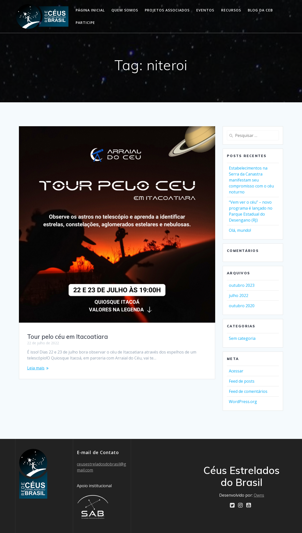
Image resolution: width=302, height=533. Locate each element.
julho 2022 (238, 295)
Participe (85, 22)
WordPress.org (243, 401)
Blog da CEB (260, 10)
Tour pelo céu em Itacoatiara (67, 336)
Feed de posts (241, 381)
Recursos (231, 10)
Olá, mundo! (240, 230)
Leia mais (36, 368)
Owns (259, 495)
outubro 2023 (241, 285)
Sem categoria (242, 338)
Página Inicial (90, 10)
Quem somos (124, 10)
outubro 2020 (241, 305)
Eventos (205, 10)
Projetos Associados (167, 10)
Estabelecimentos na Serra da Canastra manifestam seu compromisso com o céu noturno (251, 180)
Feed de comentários (248, 391)
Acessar (236, 371)
